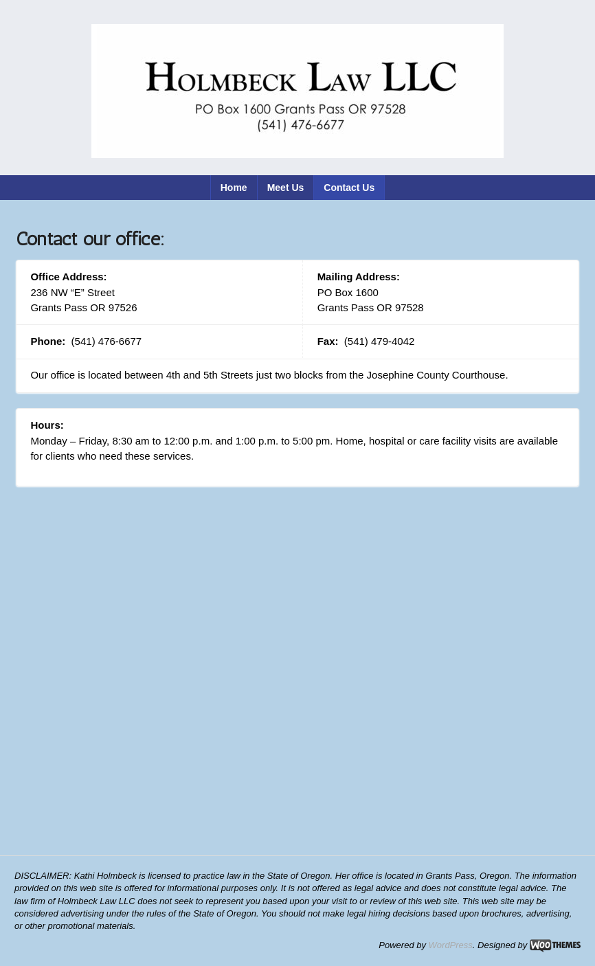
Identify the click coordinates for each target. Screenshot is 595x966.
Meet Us (285, 187)
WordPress (451, 945)
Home (234, 187)
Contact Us (349, 187)
